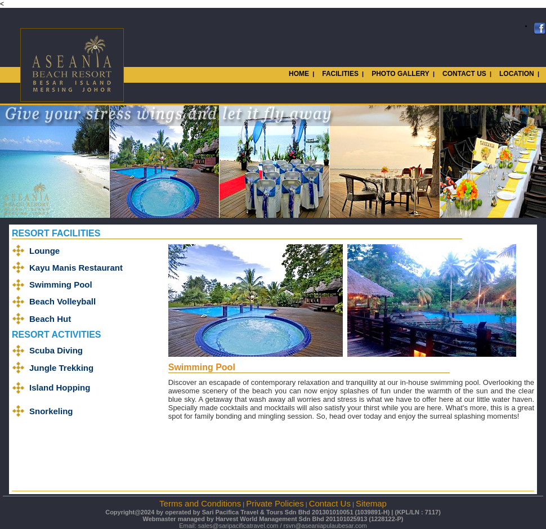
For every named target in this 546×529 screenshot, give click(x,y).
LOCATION (516, 74)
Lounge (44, 250)
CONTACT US (464, 74)
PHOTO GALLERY (400, 74)
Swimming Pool (60, 284)
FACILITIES (340, 74)
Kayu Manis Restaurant (76, 267)
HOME (299, 74)
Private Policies (275, 503)
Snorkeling (51, 411)
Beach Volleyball (62, 301)
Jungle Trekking (61, 368)
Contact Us (330, 503)
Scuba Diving (56, 350)
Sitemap (371, 503)
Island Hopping (59, 387)
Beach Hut (50, 319)
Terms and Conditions (200, 503)
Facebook (539, 28)
